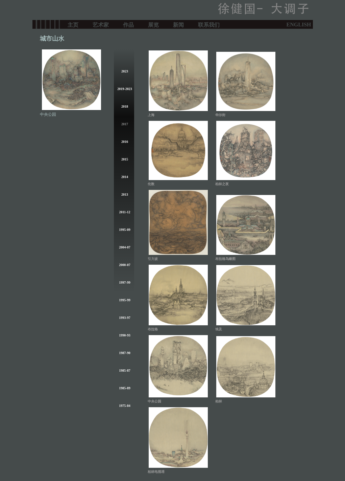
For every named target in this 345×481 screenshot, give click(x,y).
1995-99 (124, 300)
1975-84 (124, 406)
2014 (124, 177)
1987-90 (124, 353)
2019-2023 (124, 89)
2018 (124, 106)
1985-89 (124, 388)
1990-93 (124, 335)
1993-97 (124, 318)
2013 (124, 194)
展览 (153, 24)
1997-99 (124, 282)
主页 (73, 24)
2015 (124, 159)
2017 (124, 124)
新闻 (178, 24)
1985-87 (124, 370)
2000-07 (124, 265)
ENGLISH (299, 24)
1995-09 (124, 230)
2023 (124, 71)
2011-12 (124, 212)
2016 (124, 142)
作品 (128, 24)
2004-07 (124, 247)
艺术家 (101, 24)
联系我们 (209, 24)
